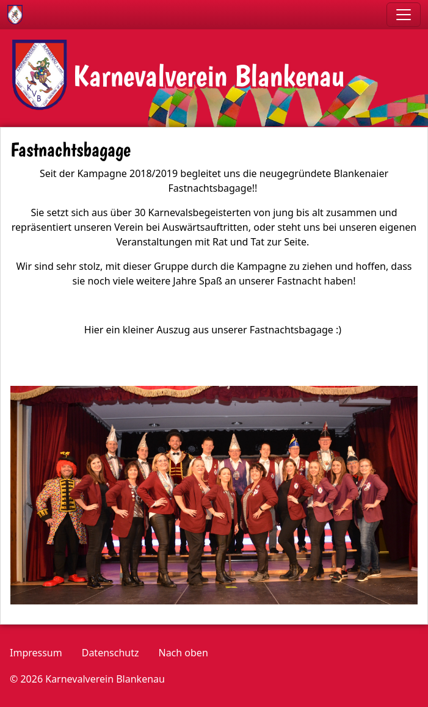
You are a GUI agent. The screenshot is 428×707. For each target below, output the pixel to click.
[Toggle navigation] (403, 14)
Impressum (36, 652)
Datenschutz (110, 652)
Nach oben (183, 652)
